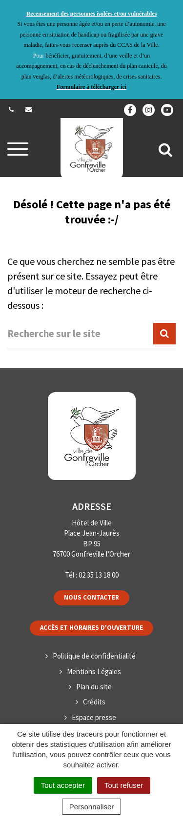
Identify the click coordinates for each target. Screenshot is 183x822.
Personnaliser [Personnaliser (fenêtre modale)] (91, 806)
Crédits (94, 701)
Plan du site (94, 686)
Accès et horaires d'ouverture (91, 627)
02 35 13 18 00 (99, 575)
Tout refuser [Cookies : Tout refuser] (123, 785)
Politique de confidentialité (94, 656)
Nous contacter (91, 597)
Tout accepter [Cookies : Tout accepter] (63, 785)
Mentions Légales (94, 671)
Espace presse (94, 717)
